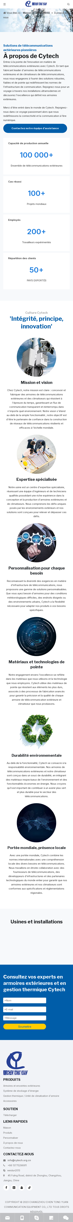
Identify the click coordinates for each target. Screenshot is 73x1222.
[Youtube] (22, 1188)
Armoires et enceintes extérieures (21, 1085)
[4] (36, 636)
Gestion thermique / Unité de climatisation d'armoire (31, 1095)
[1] (36, 357)
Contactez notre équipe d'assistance (35, 128)
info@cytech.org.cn (19, 1160)
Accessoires (10, 1101)
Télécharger (10, 1115)
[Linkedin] (14, 1188)
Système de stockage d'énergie (21, 1090)
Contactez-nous (12, 1147)
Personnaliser (10, 1137)
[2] (36, 454)
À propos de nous (13, 1142)
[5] (36, 730)
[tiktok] (29, 1188)
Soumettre (24, 1026)
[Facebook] (6, 1188)
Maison (7, 1127)
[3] (36, 542)
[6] (36, 822)
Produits (7, 1132)
